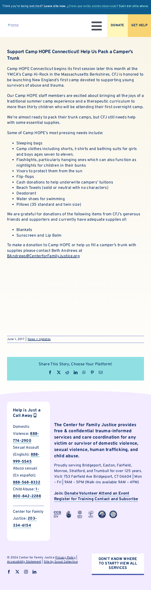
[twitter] (17, 572)
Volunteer (88, 493)
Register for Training (74, 499)
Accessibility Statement (24, 562)
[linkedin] (34, 572)
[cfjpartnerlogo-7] (102, 512)
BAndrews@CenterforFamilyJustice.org (43, 256)
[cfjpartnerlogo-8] (113, 512)
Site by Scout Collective (61, 562)
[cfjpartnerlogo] (91, 512)
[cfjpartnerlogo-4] (80, 512)
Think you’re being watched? (34, 6)
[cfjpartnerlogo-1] (69, 512)
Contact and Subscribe (116, 499)
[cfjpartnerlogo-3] (57, 512)
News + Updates (39, 339)
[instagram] (26, 572)
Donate (71, 493)
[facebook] (9, 572)
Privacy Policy (65, 558)
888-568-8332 (26, 482)
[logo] (13, 25)
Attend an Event (114, 493)
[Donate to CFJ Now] (117, 25)
